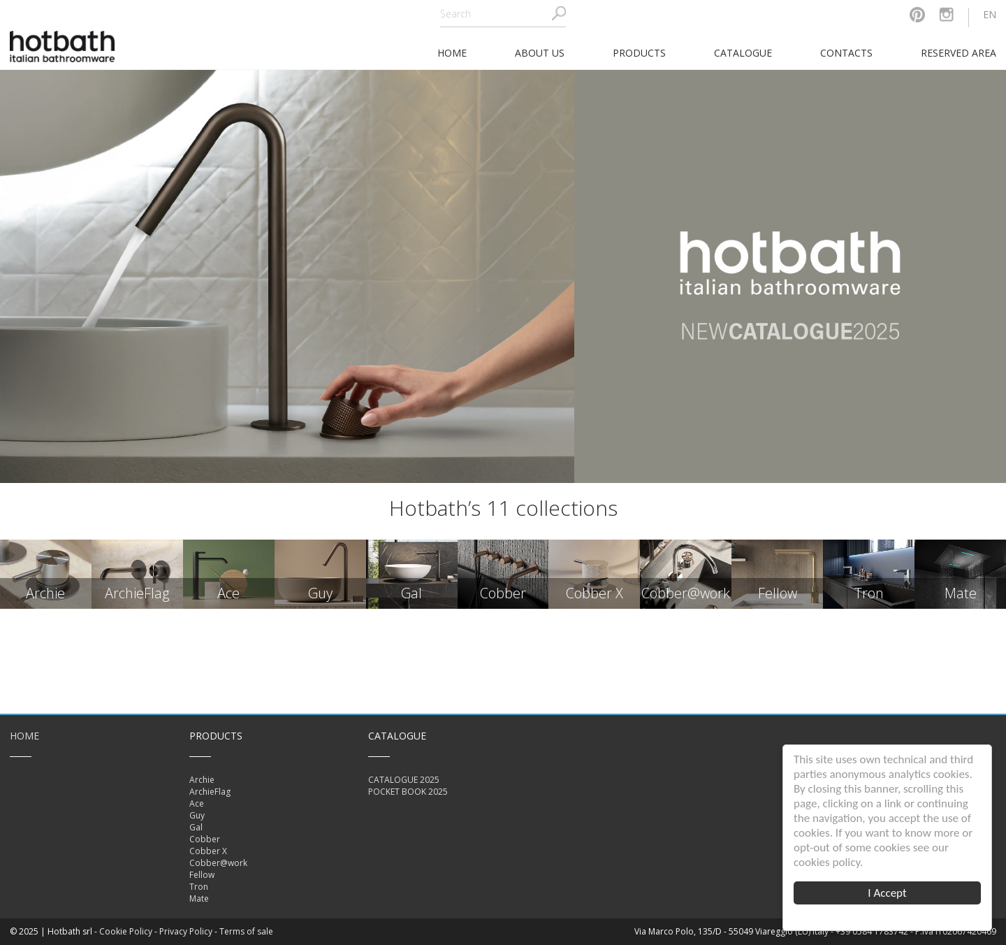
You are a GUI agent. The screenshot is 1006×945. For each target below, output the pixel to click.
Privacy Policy (185, 931)
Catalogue (743, 52)
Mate (199, 898)
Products (639, 52)
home (452, 52)
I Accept (887, 893)
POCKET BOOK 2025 (408, 792)
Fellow (201, 875)
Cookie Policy (125, 931)
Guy (197, 815)
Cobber (204, 839)
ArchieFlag (210, 792)
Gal (196, 827)
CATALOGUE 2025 (403, 780)
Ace (196, 803)
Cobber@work (218, 863)
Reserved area (958, 52)
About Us (539, 52)
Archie (201, 780)
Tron (198, 887)
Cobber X (208, 851)
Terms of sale (246, 931)
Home (24, 735)
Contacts (846, 52)
